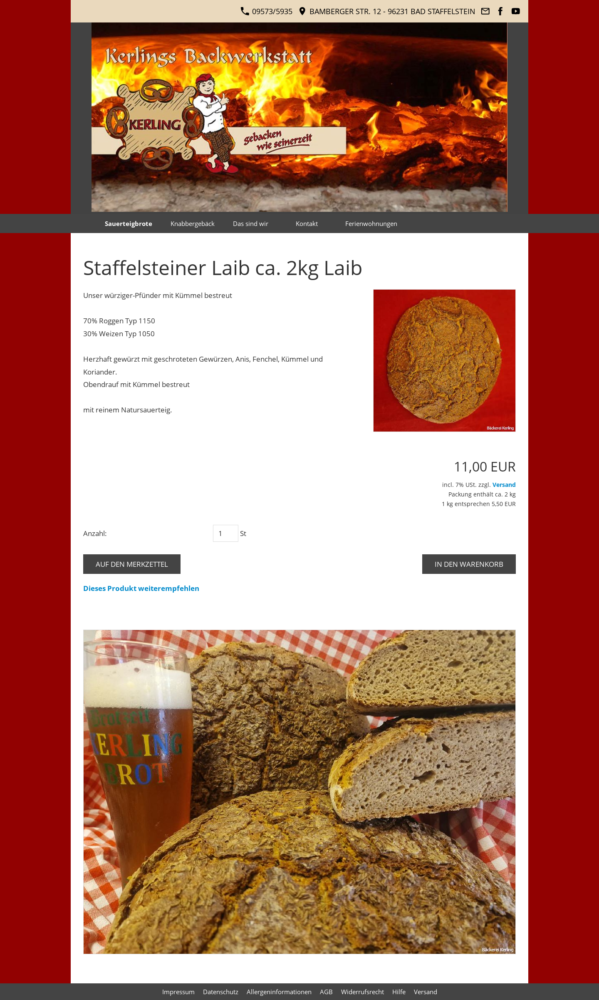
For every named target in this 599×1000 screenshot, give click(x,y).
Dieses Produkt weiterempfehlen (141, 588)
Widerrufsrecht (362, 992)
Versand (504, 485)
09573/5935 (266, 11)
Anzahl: (95, 533)
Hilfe (399, 992)
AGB (326, 992)
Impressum (178, 992)
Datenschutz (220, 992)
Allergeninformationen (279, 992)
